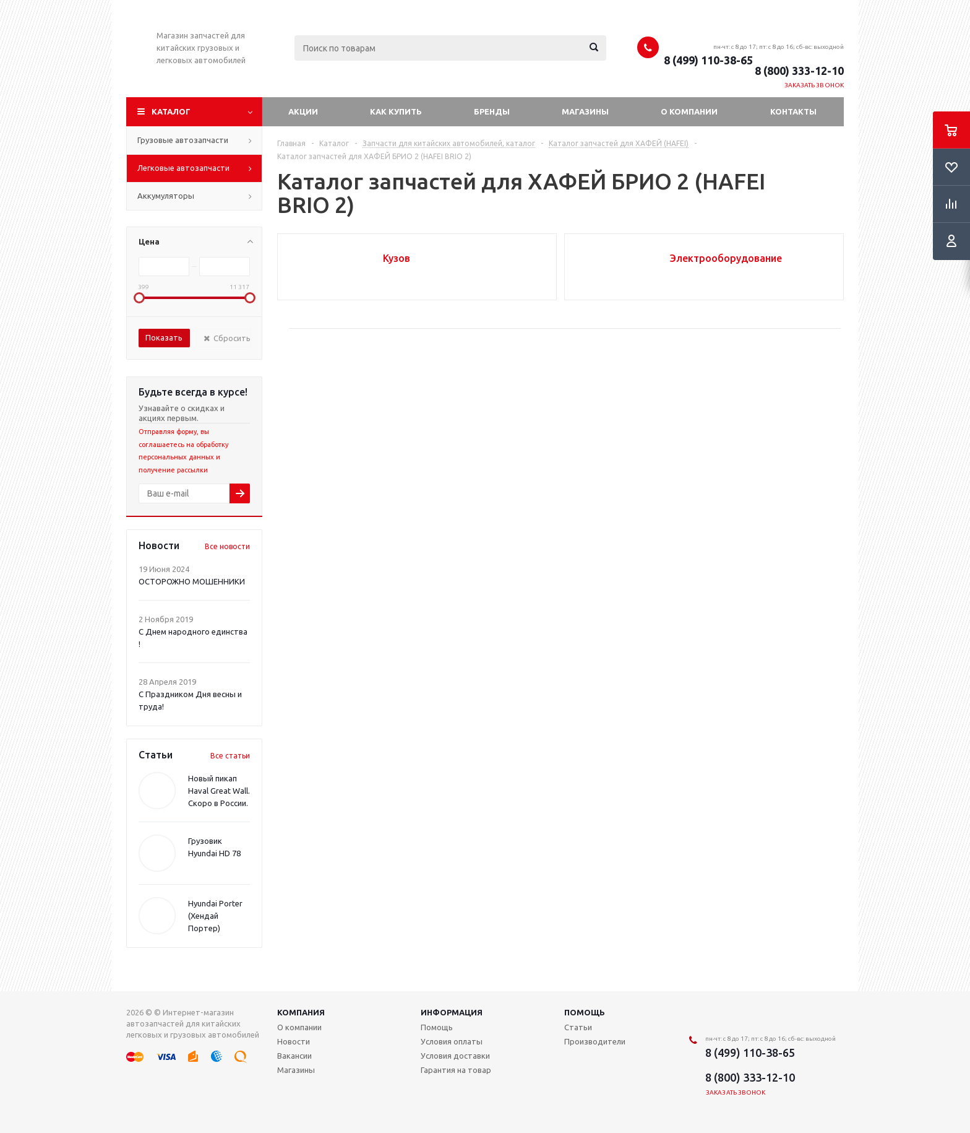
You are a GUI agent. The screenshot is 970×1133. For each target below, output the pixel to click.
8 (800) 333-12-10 (799, 70)
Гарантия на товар (456, 1070)
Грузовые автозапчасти (182, 140)
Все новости (227, 546)
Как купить (396, 111)
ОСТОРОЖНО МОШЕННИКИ (192, 581)
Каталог (171, 111)
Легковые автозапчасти (183, 167)
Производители (594, 1041)
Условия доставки (455, 1055)
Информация (452, 1012)
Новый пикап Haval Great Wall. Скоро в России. (219, 790)
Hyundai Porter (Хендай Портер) (215, 915)
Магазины (585, 111)
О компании (689, 111)
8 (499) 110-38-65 (708, 60)
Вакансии (294, 1055)
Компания (301, 1012)
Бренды (492, 111)
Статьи (578, 1027)
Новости (293, 1041)
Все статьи (230, 756)
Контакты (793, 111)
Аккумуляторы (165, 195)
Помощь (584, 1012)
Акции (303, 111)
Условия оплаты (452, 1041)
